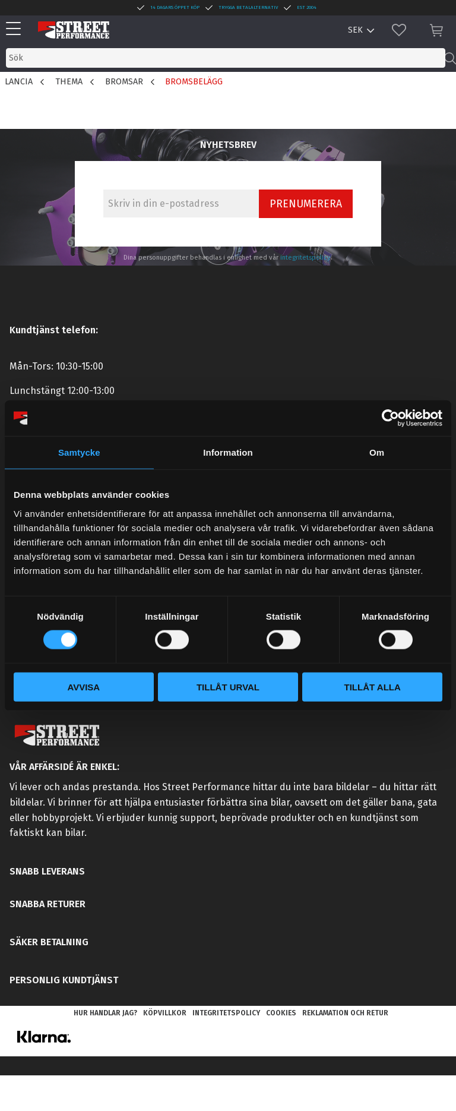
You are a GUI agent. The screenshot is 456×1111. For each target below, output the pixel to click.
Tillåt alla (372, 686)
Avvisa (83, 686)
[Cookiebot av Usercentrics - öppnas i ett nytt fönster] (390, 418)
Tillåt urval (228, 686)
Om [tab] (376, 452)
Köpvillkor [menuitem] (164, 1013)
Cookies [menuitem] (281, 1013)
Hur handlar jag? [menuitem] (105, 1013)
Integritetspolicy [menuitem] (226, 1013)
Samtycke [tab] (79, 452)
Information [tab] (228, 452)
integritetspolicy (305, 257)
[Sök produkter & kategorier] (225, 58)
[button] (16, 29)
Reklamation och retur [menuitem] (345, 1013)
